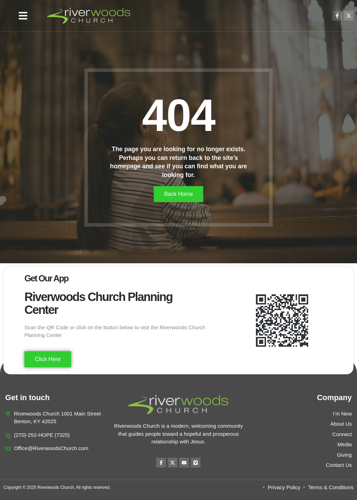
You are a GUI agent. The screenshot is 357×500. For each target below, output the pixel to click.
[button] (23, 15)
